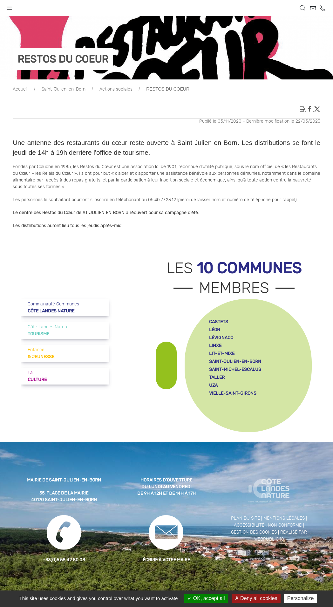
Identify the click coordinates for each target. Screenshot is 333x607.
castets (218, 321)
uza (213, 385)
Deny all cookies (256, 598)
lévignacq (221, 337)
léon (214, 329)
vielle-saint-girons (232, 393)
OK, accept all (206, 598)
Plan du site (245, 518)
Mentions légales (284, 518)
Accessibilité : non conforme (268, 525)
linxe (215, 345)
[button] (9, 6)
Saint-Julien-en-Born (63, 89)
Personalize (300, 598)
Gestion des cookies (254, 532)
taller (217, 377)
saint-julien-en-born (235, 361)
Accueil (20, 89)
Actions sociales (116, 89)
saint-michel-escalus (235, 369)
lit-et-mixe (221, 353)
